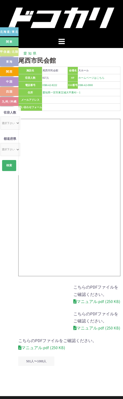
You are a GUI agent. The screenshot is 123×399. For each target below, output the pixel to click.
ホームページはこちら (91, 77)
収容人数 (10, 112)
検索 (9, 165)
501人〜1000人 (36, 347)
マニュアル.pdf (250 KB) (41, 294)
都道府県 (10, 139)
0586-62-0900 (85, 85)
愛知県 (31, 53)
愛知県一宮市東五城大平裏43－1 (61, 92)
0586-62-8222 (50, 85)
